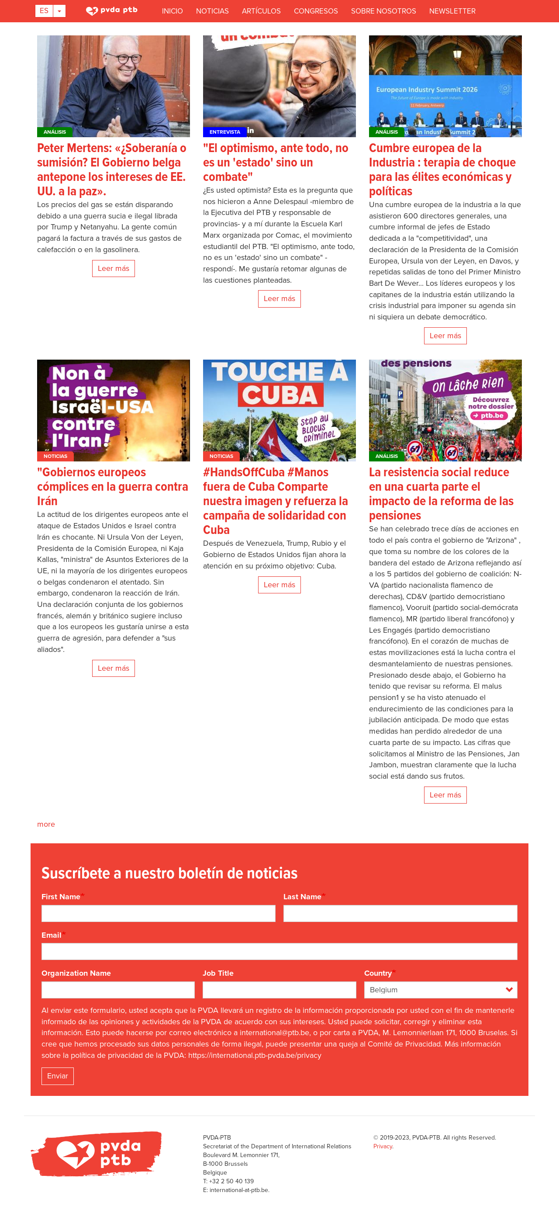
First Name (60, 896)
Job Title (218, 973)
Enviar (57, 1076)
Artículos (261, 11)
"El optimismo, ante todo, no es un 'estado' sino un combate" (276, 163)
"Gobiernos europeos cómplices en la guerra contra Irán (112, 487)
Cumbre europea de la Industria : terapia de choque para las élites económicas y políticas (442, 170)
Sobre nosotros (383, 11)
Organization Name (76, 973)
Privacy (382, 1146)
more (46, 824)
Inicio (172, 11)
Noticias (212, 11)
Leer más (113, 268)
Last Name (302, 896)
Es (44, 10)
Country (378, 973)
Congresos (316, 11)
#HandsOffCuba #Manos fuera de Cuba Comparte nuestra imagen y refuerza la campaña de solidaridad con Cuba (275, 501)
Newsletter (452, 11)
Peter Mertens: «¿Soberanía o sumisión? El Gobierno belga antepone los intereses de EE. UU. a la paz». (111, 170)
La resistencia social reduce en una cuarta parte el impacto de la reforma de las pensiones (441, 494)
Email (51, 935)
